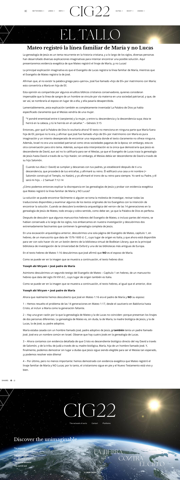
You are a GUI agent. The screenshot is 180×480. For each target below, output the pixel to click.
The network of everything (26, 451)
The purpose (19, 448)
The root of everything (24, 455)
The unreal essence (22, 462)
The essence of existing (24, 459)
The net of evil (20, 466)
